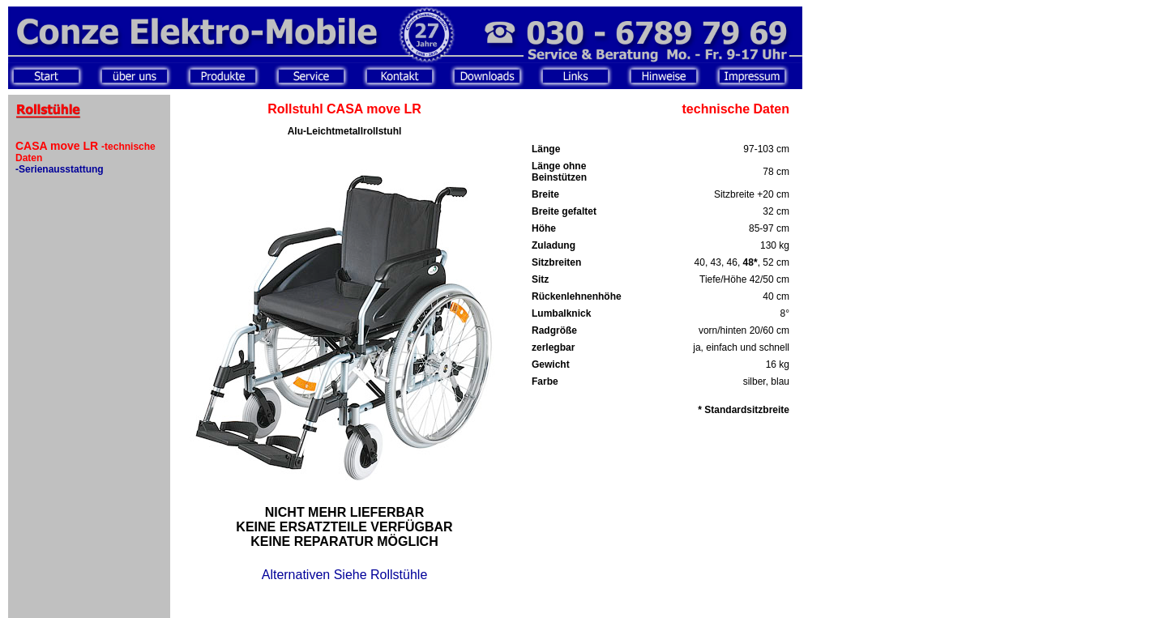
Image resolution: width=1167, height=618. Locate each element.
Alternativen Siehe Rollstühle (345, 575)
